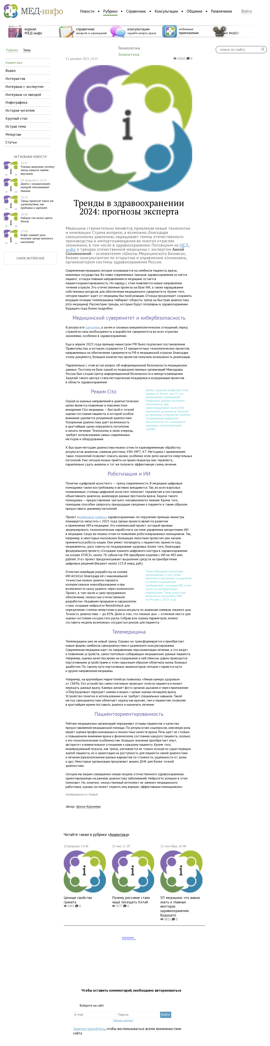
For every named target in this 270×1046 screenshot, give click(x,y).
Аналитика (119, 834)
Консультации (166, 11)
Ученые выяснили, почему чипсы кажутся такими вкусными (37, 168)
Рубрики (110, 11)
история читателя (20, 110)
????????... (129, 938)
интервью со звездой (23, 94)
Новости (87, 11)
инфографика (16, 102)
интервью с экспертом (24, 86)
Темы (27, 50)
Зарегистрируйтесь (89, 1028)
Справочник (136, 11)
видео (10, 70)
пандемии (92, 327)
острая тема (15, 126)
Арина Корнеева (88, 806)
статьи (11, 142)
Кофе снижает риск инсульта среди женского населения (37, 236)
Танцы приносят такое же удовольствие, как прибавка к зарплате (37, 202)
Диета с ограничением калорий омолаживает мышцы (35, 185)
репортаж (13, 134)
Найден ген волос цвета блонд (36, 217)
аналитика (13, 62)
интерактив (15, 78)
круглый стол (16, 118)
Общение (194, 11)
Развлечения (221, 11)
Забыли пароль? (123, 1020)
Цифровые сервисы (93, 517)
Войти (246, 11)
